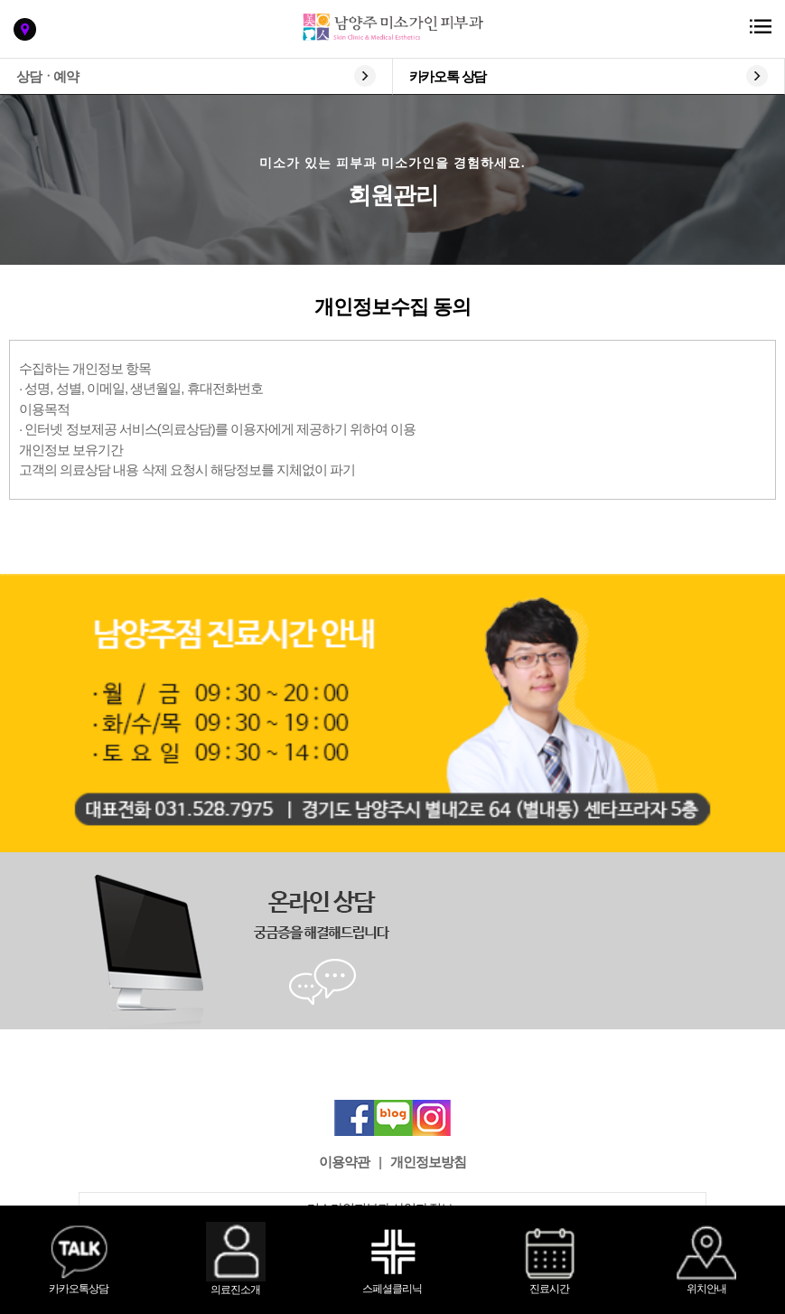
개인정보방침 (428, 1161)
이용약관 (344, 1161)
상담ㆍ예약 (47, 76)
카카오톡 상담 (448, 76)
